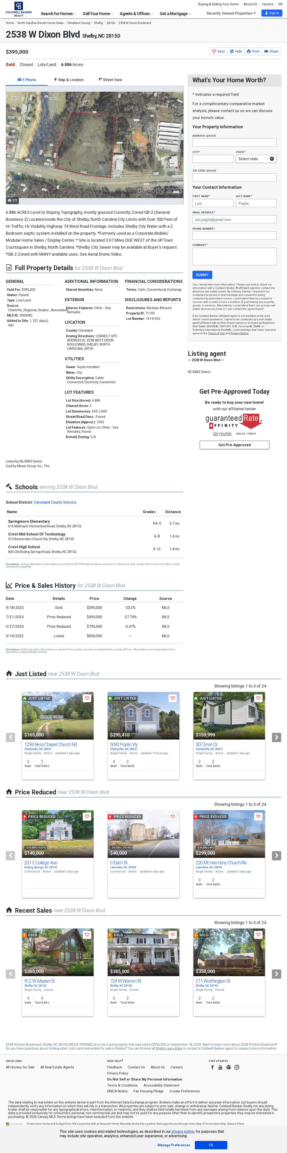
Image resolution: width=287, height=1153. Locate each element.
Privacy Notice (239, 333)
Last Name (244, 196)
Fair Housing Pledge (149, 1091)
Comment (199, 245)
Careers (268, 4)
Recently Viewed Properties (231, 13)
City (196, 152)
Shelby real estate (169, 1048)
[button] (271, 13)
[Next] (276, 737)
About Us (250, 4)
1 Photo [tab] (27, 80)
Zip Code (204, 170)
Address (204, 135)
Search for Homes (58, 13)
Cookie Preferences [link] (185, 1091)
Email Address (203, 212)
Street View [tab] (110, 80)
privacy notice (183, 1131)
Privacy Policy (117, 1073)
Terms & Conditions (122, 1085)
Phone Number (203, 228)
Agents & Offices (136, 13)
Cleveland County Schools (55, 502)
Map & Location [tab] (69, 80)
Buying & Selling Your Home (218, 4)
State (241, 152)
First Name (201, 196)
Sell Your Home (98, 13)
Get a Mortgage (175, 13)
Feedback (114, 1067)
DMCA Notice (117, 1091)
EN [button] (280, 4)
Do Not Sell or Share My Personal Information (144, 1079)
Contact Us (136, 1067)
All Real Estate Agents (57, 1067)
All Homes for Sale (20, 1067)
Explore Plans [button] (235, 1123)
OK (211, 1145)
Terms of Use (216, 333)
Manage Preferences (174, 1145)
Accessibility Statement (161, 1085)
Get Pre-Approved (235, 445)
